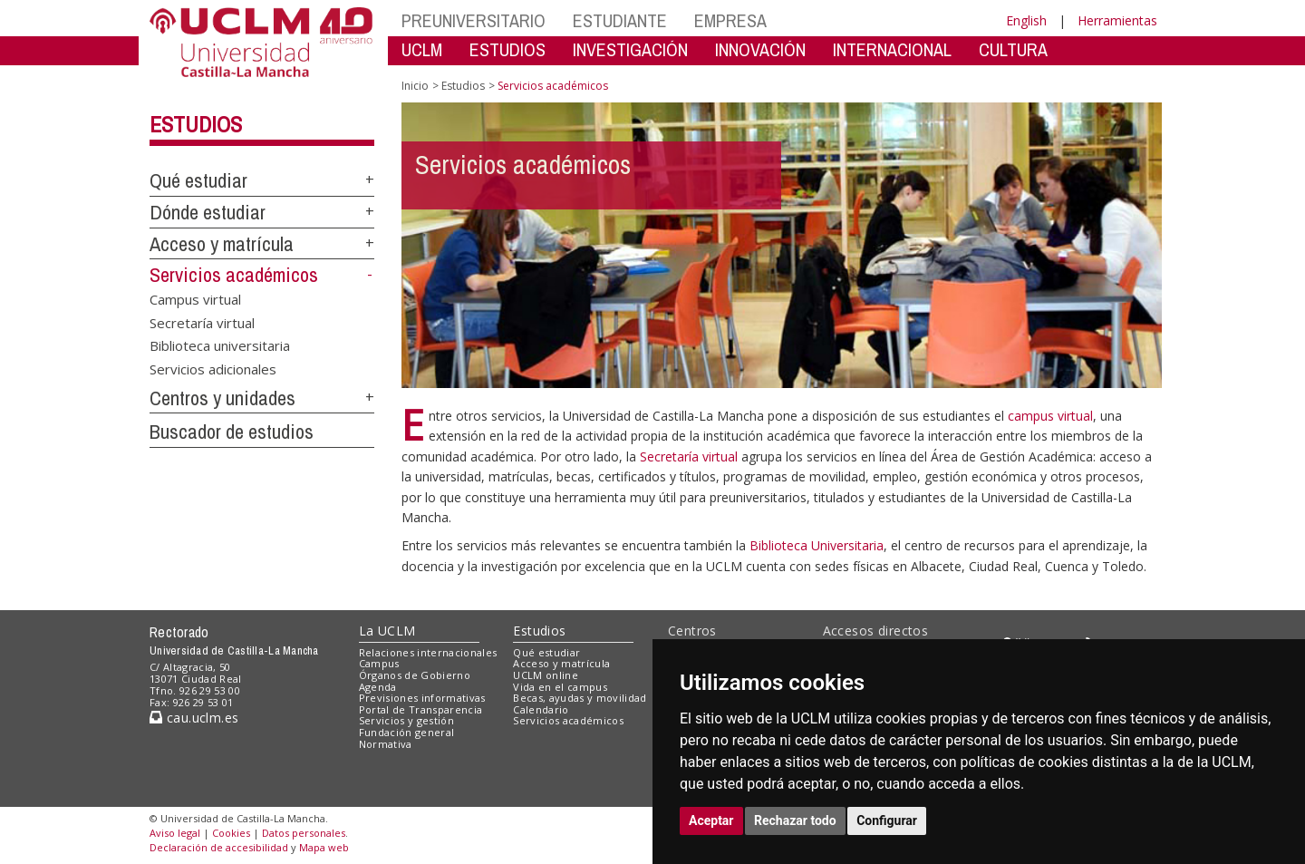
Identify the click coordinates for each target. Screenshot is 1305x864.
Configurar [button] (886, 820)
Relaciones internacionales (428, 652)
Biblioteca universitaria (220, 345)
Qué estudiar (198, 180)
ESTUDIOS (507, 49)
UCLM (421, 49)
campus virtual (1050, 415)
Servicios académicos (234, 274)
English (1026, 20)
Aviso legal (175, 833)
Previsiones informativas (422, 697)
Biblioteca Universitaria (816, 545)
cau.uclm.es (194, 717)
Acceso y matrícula (222, 243)
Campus (379, 663)
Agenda (378, 687)
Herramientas (1117, 20)
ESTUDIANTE (620, 20)
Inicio (415, 85)
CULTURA (1013, 49)
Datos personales (303, 833)
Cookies (231, 833)
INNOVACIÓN (760, 49)
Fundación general (407, 732)
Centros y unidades (222, 398)
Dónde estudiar (208, 212)
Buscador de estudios (232, 431)
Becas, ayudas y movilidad (579, 697)
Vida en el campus (560, 687)
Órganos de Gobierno (414, 675)
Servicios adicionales (213, 368)
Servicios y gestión (406, 720)
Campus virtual (195, 299)
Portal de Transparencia (421, 709)
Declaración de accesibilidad (219, 847)
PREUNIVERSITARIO (473, 20)
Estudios (196, 124)
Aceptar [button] (711, 820)
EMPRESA (730, 20)
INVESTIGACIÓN (630, 49)
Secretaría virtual (202, 322)
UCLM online (545, 675)
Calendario (540, 709)
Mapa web (324, 847)
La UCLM (387, 630)
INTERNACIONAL (892, 49)
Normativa (385, 744)
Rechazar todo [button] (795, 820)
